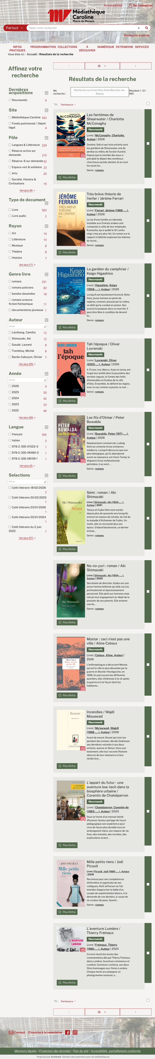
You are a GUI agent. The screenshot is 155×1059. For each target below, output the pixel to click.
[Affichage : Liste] (102, 66)
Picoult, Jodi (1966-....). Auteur (111, 871)
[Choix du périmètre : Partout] (15, 28)
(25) (28, 364)
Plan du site (80, 1051)
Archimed (56, 1056)
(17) (27, 264)
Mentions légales (25, 1051)
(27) (28, 538)
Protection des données (55, 1051)
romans (99, 170)
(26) (28, 417)
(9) (28, 190)
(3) (28, 465)
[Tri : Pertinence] (67, 104)
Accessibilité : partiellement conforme (116, 1051)
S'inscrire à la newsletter (45, 1032)
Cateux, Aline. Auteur (109, 655)
